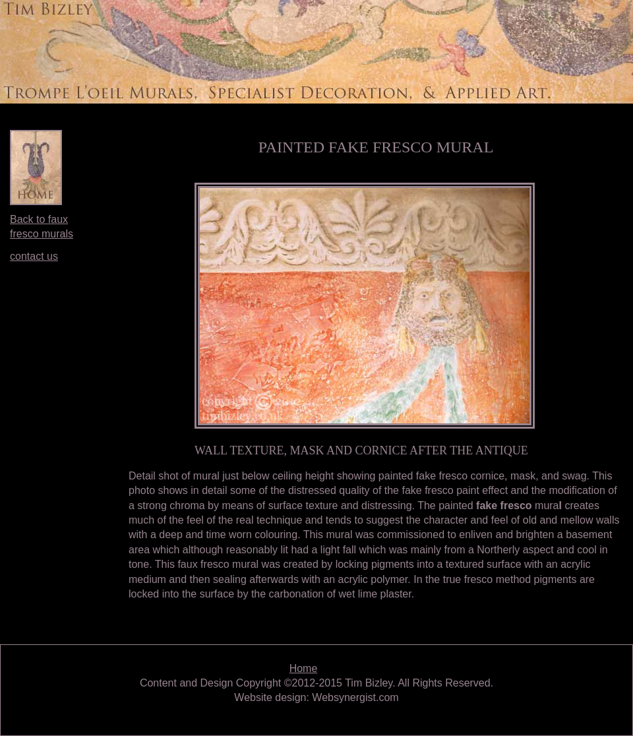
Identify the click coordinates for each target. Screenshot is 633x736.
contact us (34, 256)
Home (303, 668)
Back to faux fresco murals (41, 226)
